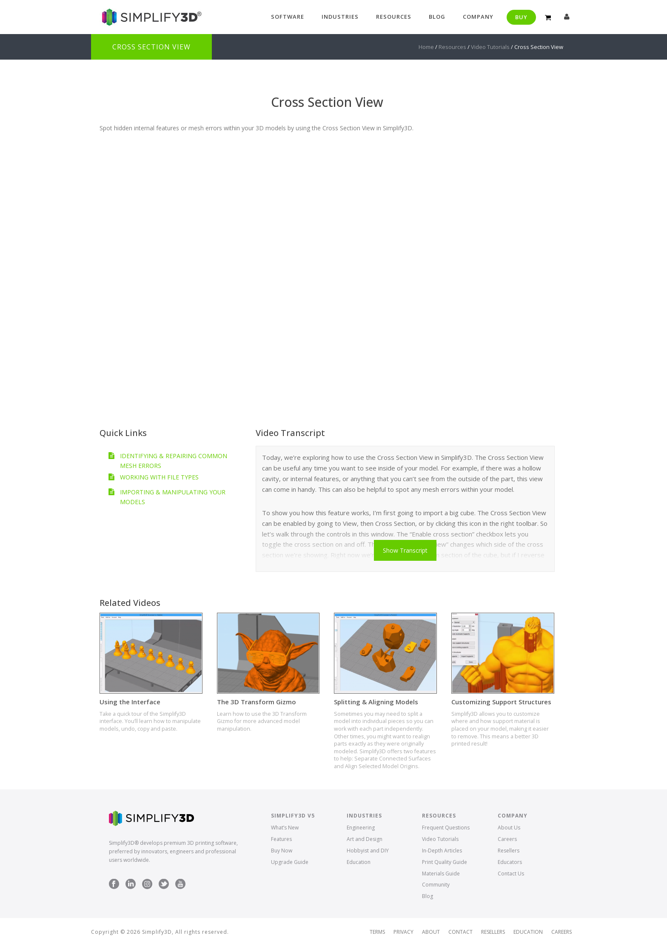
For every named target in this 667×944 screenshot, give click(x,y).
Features (281, 839)
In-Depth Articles (442, 850)
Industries (340, 16)
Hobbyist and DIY (368, 850)
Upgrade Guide (289, 862)
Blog (437, 16)
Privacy (403, 932)
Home (426, 47)
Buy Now (281, 850)
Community (436, 884)
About (431, 932)
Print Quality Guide (444, 862)
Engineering (361, 827)
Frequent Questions (446, 827)
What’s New (285, 827)
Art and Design (364, 839)
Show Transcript (405, 550)
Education (359, 862)
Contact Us (511, 873)
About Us (509, 827)
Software (287, 16)
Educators (510, 862)
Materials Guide (441, 873)
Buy (521, 17)
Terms (377, 932)
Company (478, 16)
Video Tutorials (490, 47)
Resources (393, 16)
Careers (507, 839)
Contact (460, 932)
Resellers (508, 850)
